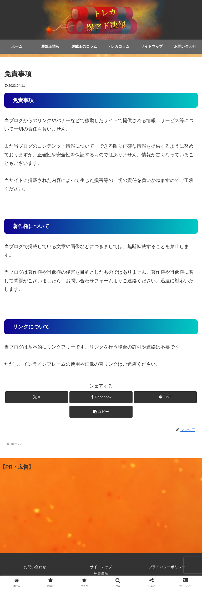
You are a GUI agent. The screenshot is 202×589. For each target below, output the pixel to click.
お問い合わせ (35, 567)
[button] (100, 412)
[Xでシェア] (36, 397)
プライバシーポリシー (167, 567)
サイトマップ (101, 567)
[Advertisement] (101, 508)
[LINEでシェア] (165, 397)
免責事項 (101, 574)
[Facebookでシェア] (100, 397)
